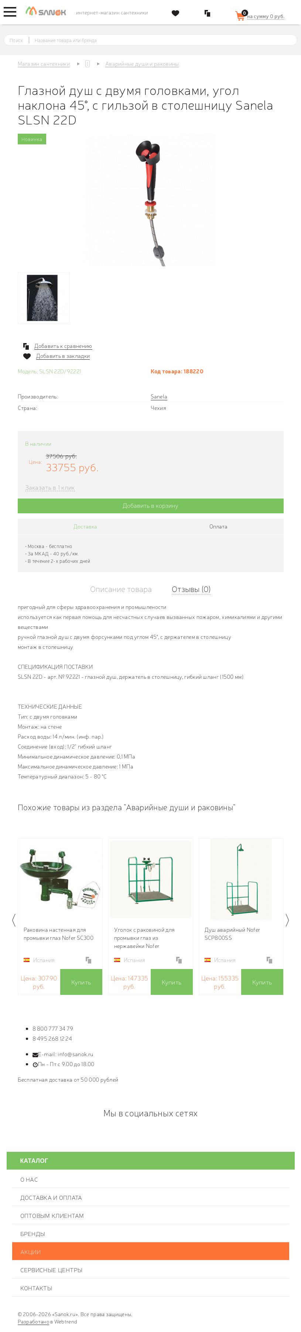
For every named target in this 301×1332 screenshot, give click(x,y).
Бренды (32, 1233)
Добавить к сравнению (63, 345)
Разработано (33, 1321)
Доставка (85, 526)
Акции (30, 1251)
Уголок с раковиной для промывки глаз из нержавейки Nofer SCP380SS (144, 937)
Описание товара (121, 588)
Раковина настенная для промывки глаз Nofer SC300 (59, 933)
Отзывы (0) (191, 588)
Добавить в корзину (150, 505)
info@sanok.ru (75, 1054)
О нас (29, 1179)
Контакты (36, 1288)
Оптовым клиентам (52, 1215)
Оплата (218, 526)
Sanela (159, 396)
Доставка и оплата (51, 1197)
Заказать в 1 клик (50, 487)
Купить (81, 981)
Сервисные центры (51, 1270)
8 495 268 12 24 (52, 1038)
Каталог (34, 1161)
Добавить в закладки (63, 355)
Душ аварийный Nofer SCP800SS (232, 933)
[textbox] (157, 40)
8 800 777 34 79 (53, 1028)
